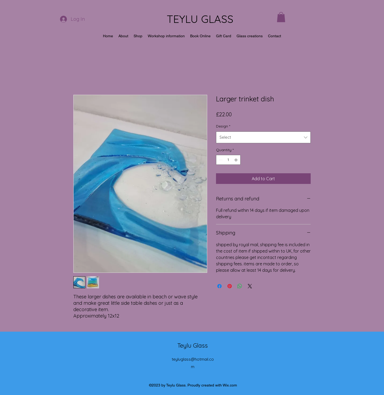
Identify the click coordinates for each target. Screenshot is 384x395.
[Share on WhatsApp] (240, 286)
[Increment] (236, 159)
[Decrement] (220, 159)
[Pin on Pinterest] (229, 286)
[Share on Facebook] (219, 286)
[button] (281, 17)
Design (223, 126)
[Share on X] (250, 286)
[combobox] (263, 137)
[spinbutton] (228, 159)
